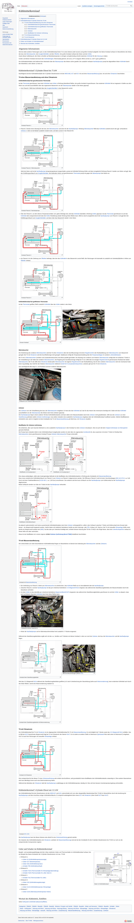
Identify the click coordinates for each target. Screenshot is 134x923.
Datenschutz (21, 920)
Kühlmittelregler (48, 58)
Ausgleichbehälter (44, 54)
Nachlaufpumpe (97, 61)
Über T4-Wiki (29, 920)
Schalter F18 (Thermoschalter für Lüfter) (34, 877)
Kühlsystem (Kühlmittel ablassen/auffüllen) (34, 902)
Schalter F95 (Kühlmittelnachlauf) (32, 866)
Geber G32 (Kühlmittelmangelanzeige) (34, 882)
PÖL (88, 527)
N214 (35, 681)
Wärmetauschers (41, 353)
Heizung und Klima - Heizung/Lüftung (56, 908)
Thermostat (26, 83)
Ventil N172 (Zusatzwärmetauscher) (71, 364)
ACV (77, 73)
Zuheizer (23, 131)
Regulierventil (89, 353)
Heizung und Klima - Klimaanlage (77, 908)
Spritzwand (101, 734)
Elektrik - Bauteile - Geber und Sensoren (85, 906)
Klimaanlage (119, 527)
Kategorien (22, 906)
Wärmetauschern (31, 357)
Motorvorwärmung (102, 681)
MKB (66, 73)
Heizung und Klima (38, 908)
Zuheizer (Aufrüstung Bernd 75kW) (61, 534)
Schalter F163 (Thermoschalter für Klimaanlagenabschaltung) (40, 871)
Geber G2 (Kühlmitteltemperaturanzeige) (34, 859)
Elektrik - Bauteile (37, 906)
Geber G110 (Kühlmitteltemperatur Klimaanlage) (37, 887)
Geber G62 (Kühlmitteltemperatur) (33, 864)
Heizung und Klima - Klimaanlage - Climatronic (102, 908)
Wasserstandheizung (93, 73)
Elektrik (29, 906)
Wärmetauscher (30, 54)
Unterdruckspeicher (118, 529)
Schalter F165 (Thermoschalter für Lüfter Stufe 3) (37, 873)
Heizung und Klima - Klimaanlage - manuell (32, 910)
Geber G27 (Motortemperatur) (31, 861)
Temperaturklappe (97, 355)
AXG (60, 793)
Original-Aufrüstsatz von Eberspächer (117, 428)
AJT (72, 73)
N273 (26, 734)
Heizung (99, 56)
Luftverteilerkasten (115, 355)
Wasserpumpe (59, 61)
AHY (54, 793)
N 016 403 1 (43, 480)
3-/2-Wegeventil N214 (73, 587)
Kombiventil (86, 432)
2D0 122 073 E (120, 478)
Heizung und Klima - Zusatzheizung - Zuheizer (95, 910)
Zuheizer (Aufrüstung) (43, 417)
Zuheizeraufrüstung (48, 778)
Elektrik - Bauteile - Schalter (106, 906)
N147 (68, 734)
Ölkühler (56, 54)
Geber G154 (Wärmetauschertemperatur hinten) (37, 891)
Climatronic (114, 73)
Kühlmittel (90, 56)
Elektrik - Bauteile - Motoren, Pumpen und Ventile (58, 906)
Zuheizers (103, 543)
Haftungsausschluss (38, 920)
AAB (69, 73)
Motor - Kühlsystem (25, 908)
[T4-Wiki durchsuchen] (119, 5)
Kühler (89, 54)
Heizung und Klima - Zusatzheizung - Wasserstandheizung (63, 910)
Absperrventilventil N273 (62, 592)
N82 (42, 529)
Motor (117, 906)
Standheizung (23, 417)
